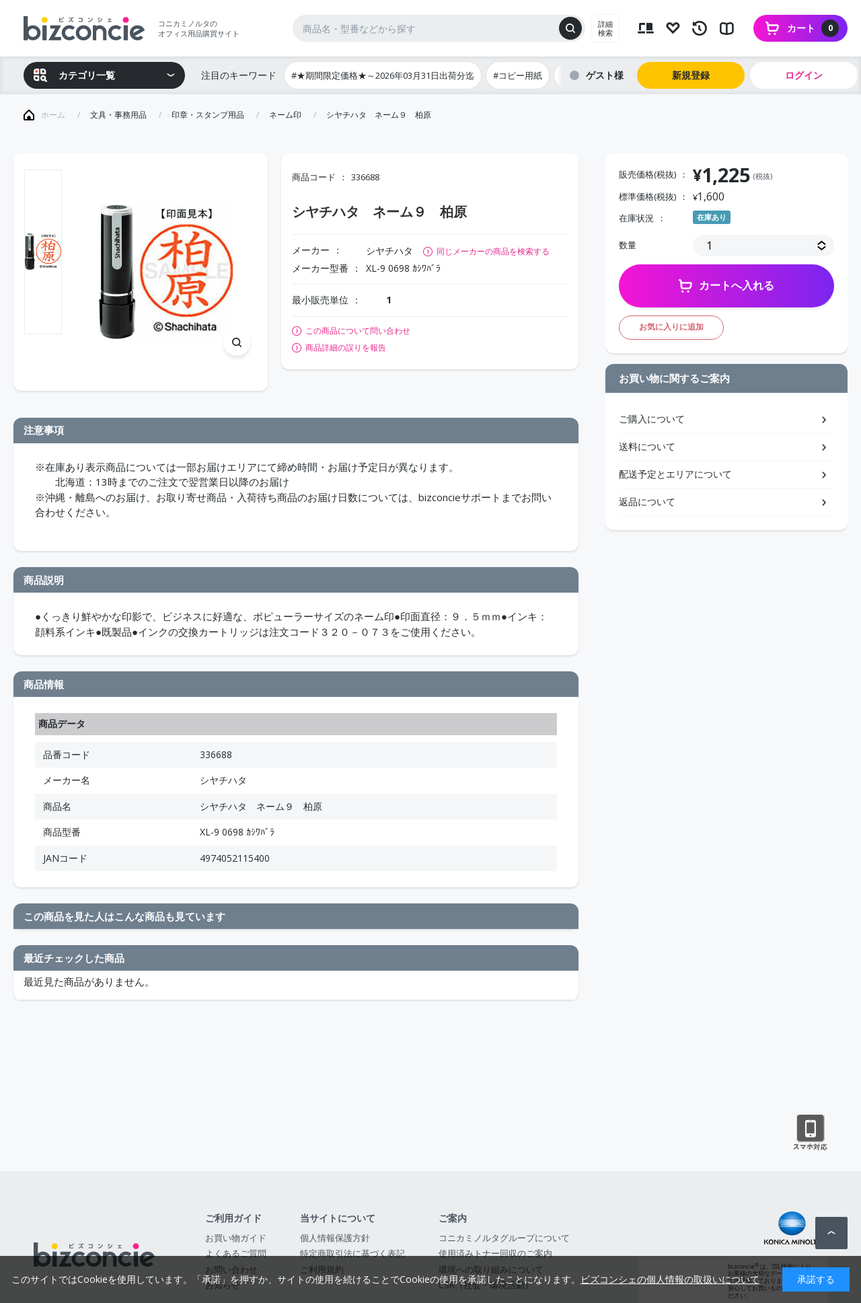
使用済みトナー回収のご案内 (495, 1253)
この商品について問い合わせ (357, 331)
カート (813, 28)
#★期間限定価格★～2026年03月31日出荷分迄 (382, 75)
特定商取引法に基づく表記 (352, 1253)
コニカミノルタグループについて (504, 1238)
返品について (647, 501)
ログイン (804, 75)
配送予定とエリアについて (675, 474)
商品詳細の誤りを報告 (345, 347)
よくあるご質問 (235, 1253)
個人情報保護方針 (335, 1238)
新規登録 (691, 75)
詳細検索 (605, 28)
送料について (647, 446)
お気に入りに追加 (671, 326)
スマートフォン (810, 1133)
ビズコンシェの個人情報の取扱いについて (670, 1279)
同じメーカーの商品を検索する (493, 251)
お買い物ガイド (235, 1238)
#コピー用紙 (517, 75)
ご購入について (652, 418)
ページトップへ (831, 1233)
